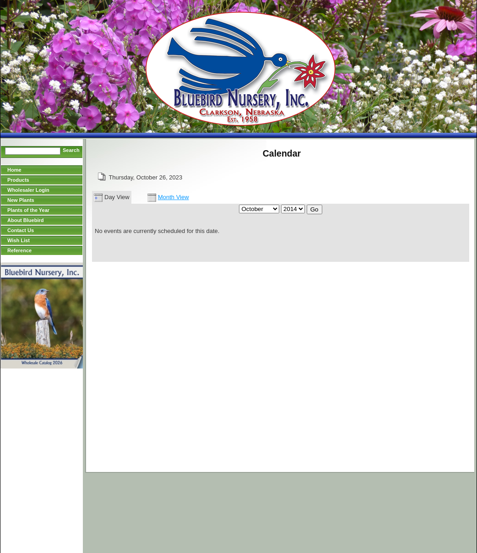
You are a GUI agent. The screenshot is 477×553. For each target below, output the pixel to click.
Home (14, 170)
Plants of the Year (28, 210)
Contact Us (20, 230)
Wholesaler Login (28, 190)
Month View (168, 197)
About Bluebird (25, 220)
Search (71, 150)
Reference (19, 250)
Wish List (18, 240)
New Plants (20, 200)
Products (18, 180)
